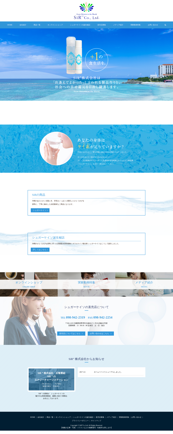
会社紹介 (32, 25)
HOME (22, 25)
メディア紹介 (112, 25)
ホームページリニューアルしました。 (108, 375)
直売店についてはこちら (69, 337)
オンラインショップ (58, 25)
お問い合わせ (140, 25)
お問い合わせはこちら (99, 337)
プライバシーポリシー (80, 424)
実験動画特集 (126, 25)
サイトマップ (96, 424)
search (151, 25)
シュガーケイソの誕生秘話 (80, 25)
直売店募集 (98, 25)
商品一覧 (43, 25)
